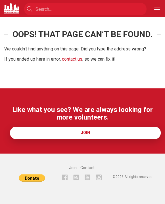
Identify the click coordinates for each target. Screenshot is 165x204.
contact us (72, 59)
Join (85, 132)
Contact (87, 167)
